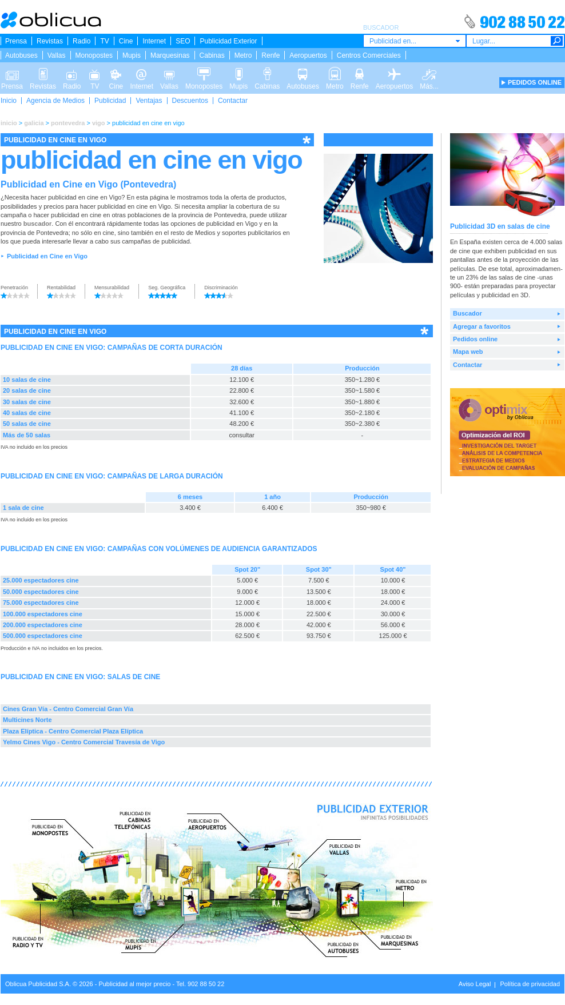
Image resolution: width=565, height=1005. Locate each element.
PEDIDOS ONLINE (535, 82)
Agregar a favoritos (482, 326)
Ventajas (149, 101)
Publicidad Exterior (228, 41)
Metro (243, 55)
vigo (98, 122)
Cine (126, 41)
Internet (154, 41)
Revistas (50, 41)
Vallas (56, 55)
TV (104, 41)
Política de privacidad (530, 983)
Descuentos (190, 101)
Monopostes (94, 55)
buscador (37, 223)
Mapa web (468, 351)
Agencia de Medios (55, 101)
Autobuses (21, 55)
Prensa (16, 41)
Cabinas (212, 55)
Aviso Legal (475, 983)
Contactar (233, 101)
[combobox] (414, 40)
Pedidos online (475, 339)
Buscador (467, 313)
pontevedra (68, 122)
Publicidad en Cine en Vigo (47, 256)
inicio (9, 122)
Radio (81, 41)
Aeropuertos (308, 55)
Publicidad (110, 101)
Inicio (9, 101)
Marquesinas (170, 55)
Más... (429, 73)
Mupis (131, 55)
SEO (183, 41)
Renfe (270, 55)
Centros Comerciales (369, 55)
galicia (33, 122)
